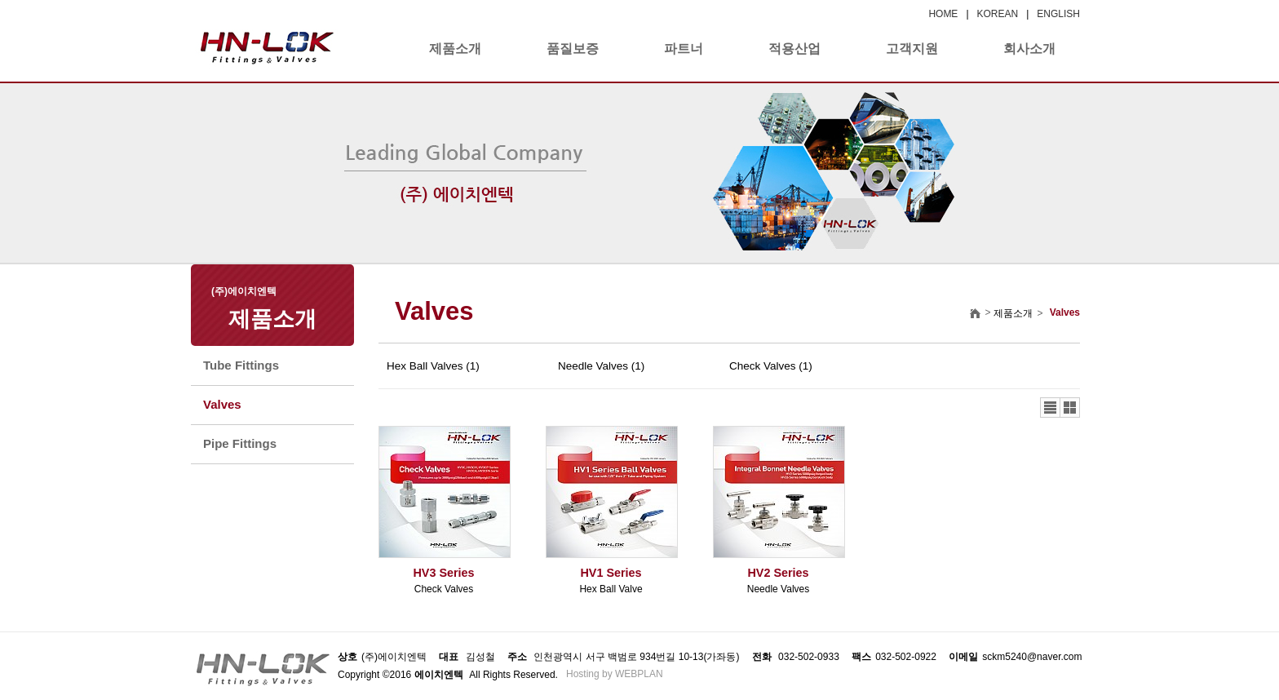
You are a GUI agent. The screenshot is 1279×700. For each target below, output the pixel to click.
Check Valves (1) (770, 366)
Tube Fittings (241, 365)
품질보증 (573, 48)
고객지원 (912, 48)
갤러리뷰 (1070, 407)
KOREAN (998, 14)
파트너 (683, 48)
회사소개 (1029, 48)
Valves (222, 404)
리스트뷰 (1050, 407)
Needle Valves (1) (601, 366)
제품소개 (455, 48)
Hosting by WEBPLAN (614, 674)
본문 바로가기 (0, 0)
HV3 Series (443, 572)
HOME (943, 14)
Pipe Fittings (240, 443)
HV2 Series (777, 572)
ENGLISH (1058, 14)
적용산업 (794, 48)
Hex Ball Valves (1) (433, 366)
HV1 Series (610, 572)
